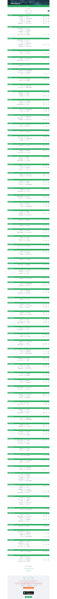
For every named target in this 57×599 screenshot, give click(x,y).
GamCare (35, 585)
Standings (15, 6)
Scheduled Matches (28, 566)
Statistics (19, 6)
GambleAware (22, 585)
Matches (9, 6)
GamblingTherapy (29, 585)
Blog (27, 6)
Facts (24, 6)
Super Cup (28, 571)
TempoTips (28, 8)
